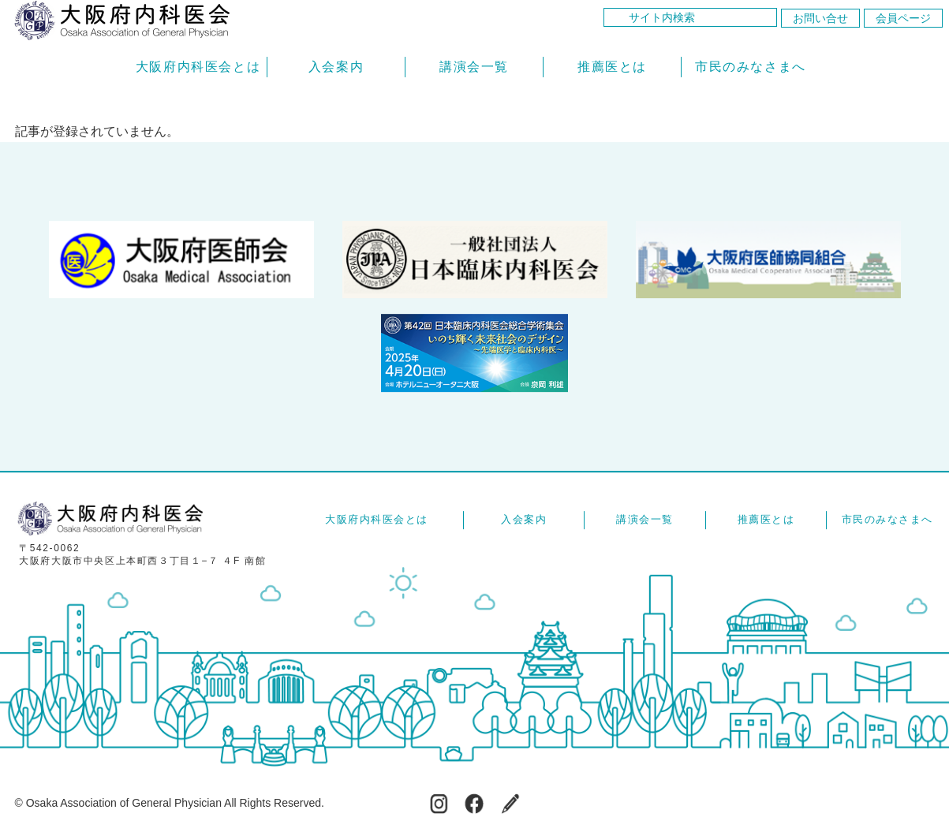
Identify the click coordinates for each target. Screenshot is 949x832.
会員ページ (903, 18)
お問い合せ (820, 18)
